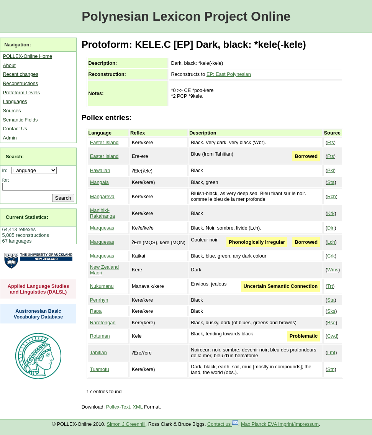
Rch (331, 196)
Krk (330, 213)
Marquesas (102, 228)
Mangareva (102, 196)
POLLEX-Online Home (27, 56)
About (9, 65)
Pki (330, 170)
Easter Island (104, 142)
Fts (330, 142)
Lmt (331, 352)
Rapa (96, 311)
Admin (9, 138)
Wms (332, 269)
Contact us (222, 424)
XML (138, 407)
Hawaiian (100, 170)
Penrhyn (99, 300)
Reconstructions (20, 83)
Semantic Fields (20, 120)
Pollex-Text (118, 407)
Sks (331, 311)
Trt (330, 286)
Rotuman (100, 336)
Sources (12, 110)
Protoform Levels (21, 92)
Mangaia (99, 182)
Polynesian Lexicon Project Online (186, 16)
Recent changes (20, 74)
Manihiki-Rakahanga (102, 213)
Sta (330, 182)
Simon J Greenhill (126, 424)
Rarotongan (103, 322)
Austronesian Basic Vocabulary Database (38, 314)
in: (6, 170)
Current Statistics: (27, 217)
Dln (330, 228)
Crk (331, 256)
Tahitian (98, 352)
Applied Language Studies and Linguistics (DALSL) (38, 289)
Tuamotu (99, 369)
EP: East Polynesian (228, 74)
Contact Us (15, 128)
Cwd (332, 336)
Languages (15, 101)
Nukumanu (102, 286)
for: (6, 180)
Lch (331, 242)
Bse (331, 322)
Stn (330, 369)
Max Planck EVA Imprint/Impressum (280, 424)
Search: (15, 156)
